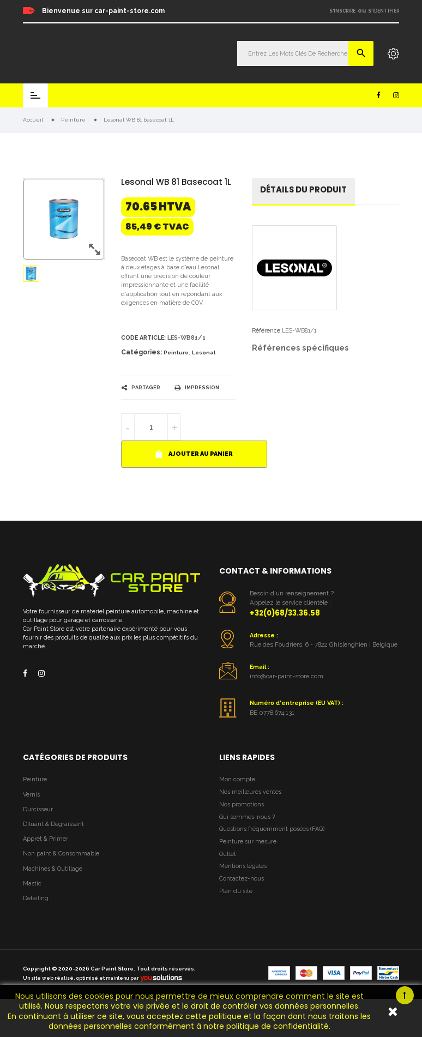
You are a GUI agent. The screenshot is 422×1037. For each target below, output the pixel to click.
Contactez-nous (241, 878)
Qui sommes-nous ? (247, 817)
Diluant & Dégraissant (53, 824)
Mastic (32, 883)
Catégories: (141, 352)
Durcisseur (38, 809)
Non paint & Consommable (61, 853)
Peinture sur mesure (247, 841)
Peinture (176, 352)
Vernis (31, 794)
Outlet (227, 854)
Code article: (143, 337)
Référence (266, 330)
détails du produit (303, 189)
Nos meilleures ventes (250, 791)
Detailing (36, 898)
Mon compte (237, 779)
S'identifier (383, 11)
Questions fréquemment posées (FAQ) (271, 829)
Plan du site (235, 891)
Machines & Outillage (52, 868)
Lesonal (203, 352)
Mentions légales (243, 866)
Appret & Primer (45, 838)
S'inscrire (342, 11)
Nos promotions (241, 804)
